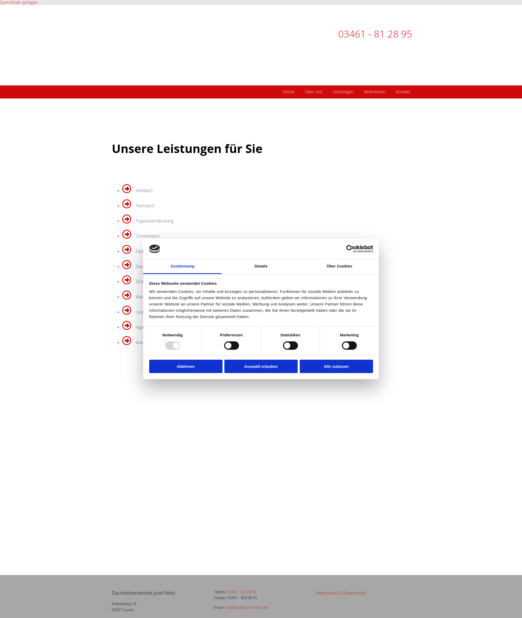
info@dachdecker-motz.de (246, 607)
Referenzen (374, 92)
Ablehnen (186, 366)
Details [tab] (261, 266)
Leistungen (343, 92)
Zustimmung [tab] (183, 266)
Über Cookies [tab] (339, 266)
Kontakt (403, 92)
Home (289, 92)
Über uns (314, 92)
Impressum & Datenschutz (341, 593)
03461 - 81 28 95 (375, 33)
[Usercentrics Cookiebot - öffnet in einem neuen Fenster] (350, 249)
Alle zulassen (336, 366)
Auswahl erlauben (261, 366)
